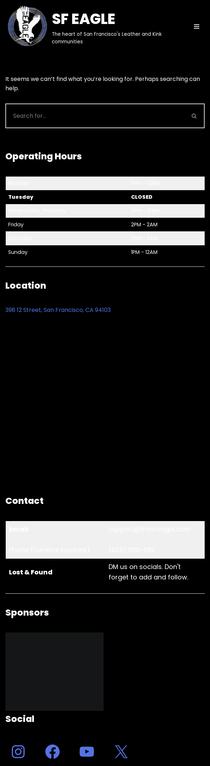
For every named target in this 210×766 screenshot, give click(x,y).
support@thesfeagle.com (149, 529)
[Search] (94, 115)
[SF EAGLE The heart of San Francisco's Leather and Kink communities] (91, 26)
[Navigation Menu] (197, 26)
